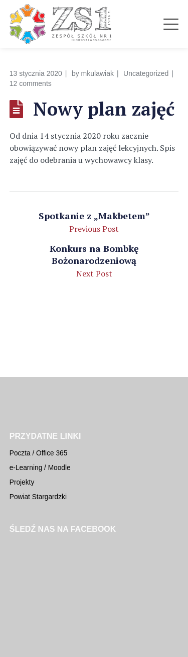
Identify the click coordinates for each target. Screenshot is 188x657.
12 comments (31, 83)
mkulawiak (97, 73)
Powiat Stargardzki (38, 497)
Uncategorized (145, 73)
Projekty (22, 482)
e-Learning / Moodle (40, 468)
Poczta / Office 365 (39, 453)
